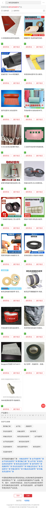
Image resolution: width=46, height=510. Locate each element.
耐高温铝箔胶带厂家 (23, 464)
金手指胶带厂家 (38, 459)
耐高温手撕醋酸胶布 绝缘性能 (34, 292)
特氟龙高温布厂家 (33, 466)
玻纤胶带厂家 (37, 464)
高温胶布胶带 (7, 452)
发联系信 (6, 47)
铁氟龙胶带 (21, 431)
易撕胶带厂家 (7, 466)
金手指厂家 (34, 461)
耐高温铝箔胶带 (24, 441)
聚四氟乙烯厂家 (24, 461)
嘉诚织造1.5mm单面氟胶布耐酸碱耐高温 (15, 74)
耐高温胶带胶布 (22, 447)
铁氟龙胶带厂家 (25, 459)
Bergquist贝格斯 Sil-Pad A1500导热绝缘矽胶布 (17, 364)
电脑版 (27, 500)
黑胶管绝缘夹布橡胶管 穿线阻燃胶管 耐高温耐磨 (18, 255)
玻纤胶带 (33, 431)
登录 (18, 496)
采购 (43, 406)
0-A (2, 415)
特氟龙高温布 (7, 436)
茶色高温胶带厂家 (19, 466)
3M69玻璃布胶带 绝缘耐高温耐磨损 (13, 400)
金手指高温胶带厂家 (9, 461)
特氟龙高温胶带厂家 (31, 469)
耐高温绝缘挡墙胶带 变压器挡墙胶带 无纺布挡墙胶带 (20, 292)
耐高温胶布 (36, 447)
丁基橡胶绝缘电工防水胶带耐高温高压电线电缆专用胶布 (21, 219)
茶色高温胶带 (7, 431)
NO (33, 415)
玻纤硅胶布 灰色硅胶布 (9, 110)
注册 (28, 496)
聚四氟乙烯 (7, 426)
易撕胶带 (29, 426)
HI (20, 415)
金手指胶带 (38, 436)
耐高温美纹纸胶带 (23, 436)
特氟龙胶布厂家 (17, 469)
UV (5, 417)
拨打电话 (16, 47)
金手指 (18, 426)
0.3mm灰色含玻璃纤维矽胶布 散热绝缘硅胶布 (17, 147)
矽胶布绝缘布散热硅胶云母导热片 (13, 183)
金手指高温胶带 (8, 441)
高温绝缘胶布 (7, 447)
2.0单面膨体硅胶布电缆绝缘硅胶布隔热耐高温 (17, 38)
